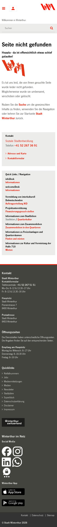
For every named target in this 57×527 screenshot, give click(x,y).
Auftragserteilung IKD (16, 203)
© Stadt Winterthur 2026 (14, 522)
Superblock (9, 397)
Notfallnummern (11, 373)
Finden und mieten (14, 238)
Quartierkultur (24, 219)
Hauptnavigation (3, 9)
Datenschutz (37, 515)
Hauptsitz (7, 298)
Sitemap (50, 515)
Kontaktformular (16, 158)
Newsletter (9, 389)
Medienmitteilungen (13, 381)
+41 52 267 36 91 (25, 145)
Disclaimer (9, 405)
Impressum (9, 409)
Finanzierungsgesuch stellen (19, 211)
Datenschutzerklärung (14, 401)
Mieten (8, 250)
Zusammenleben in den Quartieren (22, 227)
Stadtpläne (9, 393)
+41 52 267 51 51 (26, 285)
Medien (7, 385)
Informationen (12, 182)
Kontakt (24, 515)
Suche (22, 104)
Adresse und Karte (17, 153)
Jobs (6, 377)
